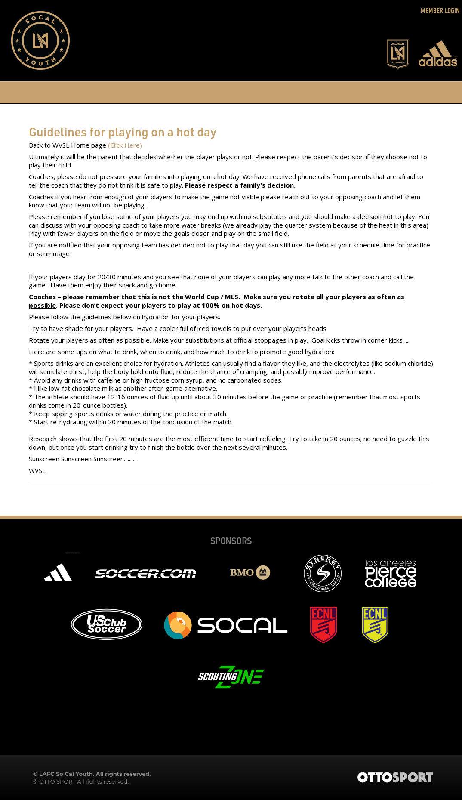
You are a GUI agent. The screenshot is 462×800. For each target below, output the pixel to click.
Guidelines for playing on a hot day (122, 131)
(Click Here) (125, 145)
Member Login (440, 10)
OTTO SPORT (57, 781)
